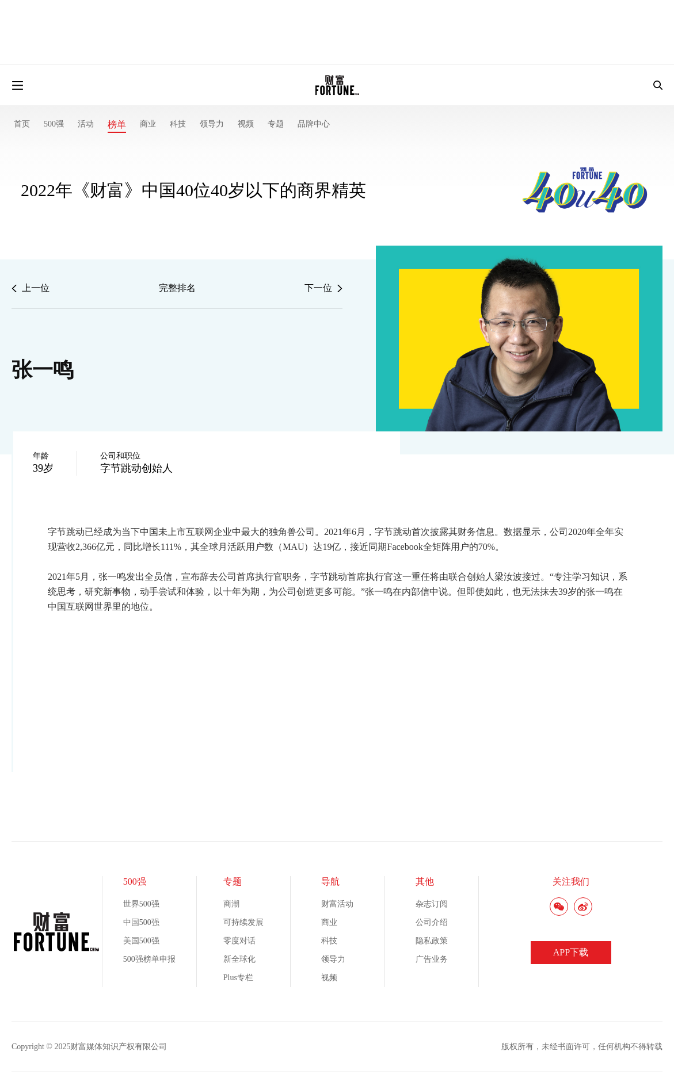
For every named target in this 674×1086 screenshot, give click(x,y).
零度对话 (239, 940)
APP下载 (570, 952)
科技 (178, 124)
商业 (148, 124)
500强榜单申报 (149, 959)
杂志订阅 (432, 904)
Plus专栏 (238, 977)
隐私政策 (432, 940)
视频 (246, 124)
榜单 (117, 124)
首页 (22, 124)
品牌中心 (314, 124)
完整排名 (177, 288)
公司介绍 (432, 922)
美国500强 (141, 940)
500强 (54, 124)
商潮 (231, 904)
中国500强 (141, 922)
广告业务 (432, 959)
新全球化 (239, 959)
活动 (86, 124)
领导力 (212, 124)
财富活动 (337, 904)
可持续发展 (243, 922)
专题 (276, 124)
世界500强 (141, 904)
